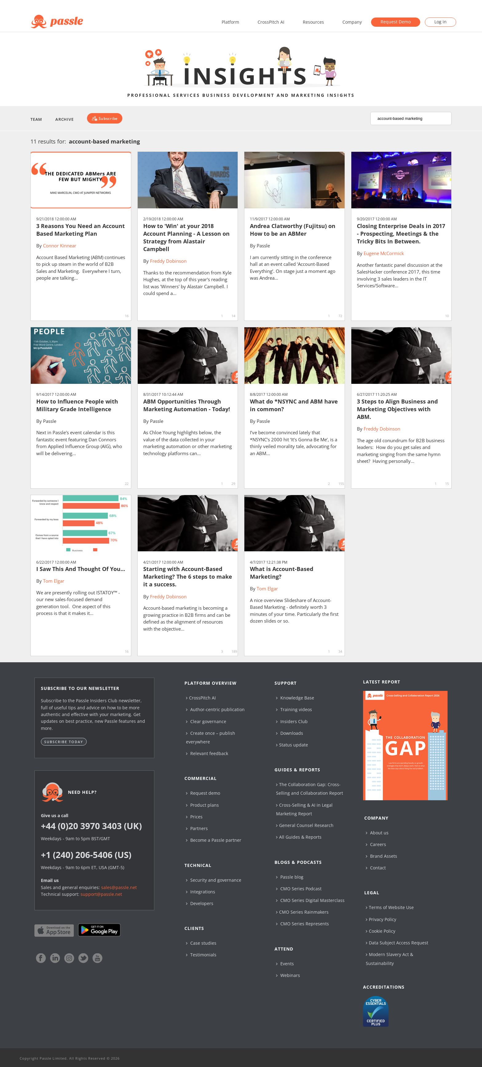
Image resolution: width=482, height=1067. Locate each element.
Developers (199, 903)
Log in (440, 22)
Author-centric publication (215, 709)
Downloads (289, 733)
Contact (376, 868)
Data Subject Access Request (397, 943)
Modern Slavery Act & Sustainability (389, 958)
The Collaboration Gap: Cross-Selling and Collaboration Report (309, 789)
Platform (230, 22)
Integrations (200, 892)
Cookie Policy (380, 931)
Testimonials (201, 955)
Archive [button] (64, 119)
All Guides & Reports (299, 837)
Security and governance (213, 880)
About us (377, 833)
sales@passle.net (119, 887)
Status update (292, 745)
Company (352, 22)
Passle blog (289, 877)
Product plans (202, 805)
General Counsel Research (305, 825)
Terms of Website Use (390, 907)
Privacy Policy (381, 919)
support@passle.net (101, 894)
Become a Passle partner (213, 840)
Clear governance (206, 721)
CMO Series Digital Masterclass (310, 900)
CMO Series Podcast (299, 889)
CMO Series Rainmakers (302, 912)
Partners (197, 828)
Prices (194, 817)
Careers (376, 844)
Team (36, 119)
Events (285, 964)
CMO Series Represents (302, 924)
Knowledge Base (295, 698)
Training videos (294, 709)
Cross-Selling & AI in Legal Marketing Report (304, 809)
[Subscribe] (104, 118)
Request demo (203, 793)
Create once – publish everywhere (210, 737)
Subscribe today (63, 741)
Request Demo (396, 22)
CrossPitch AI (271, 22)
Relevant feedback (207, 753)
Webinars (288, 975)
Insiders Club (292, 721)
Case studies (201, 943)
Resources (313, 22)
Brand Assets (381, 856)
